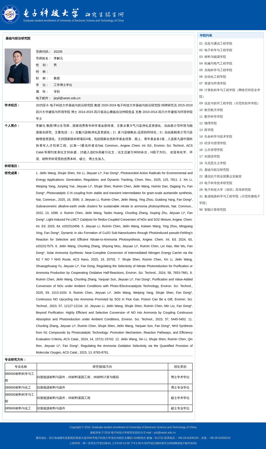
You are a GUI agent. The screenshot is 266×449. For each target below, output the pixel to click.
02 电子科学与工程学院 (215, 50)
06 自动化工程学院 (212, 76)
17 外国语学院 (209, 156)
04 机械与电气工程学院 (215, 63)
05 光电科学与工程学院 (215, 70)
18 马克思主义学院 (212, 163)
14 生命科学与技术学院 (215, 136)
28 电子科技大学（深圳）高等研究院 (225, 189)
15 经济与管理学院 (212, 143)
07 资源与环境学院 (212, 83)
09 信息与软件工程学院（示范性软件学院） (229, 103)
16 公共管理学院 (211, 150)
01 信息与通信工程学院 (215, 43)
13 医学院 (206, 130)
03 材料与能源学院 (212, 56)
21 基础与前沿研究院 (214, 169)
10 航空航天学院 (211, 110)
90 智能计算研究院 (212, 209)
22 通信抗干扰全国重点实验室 (220, 176)
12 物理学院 (208, 123)
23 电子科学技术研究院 (215, 183)
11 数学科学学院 (211, 116)
